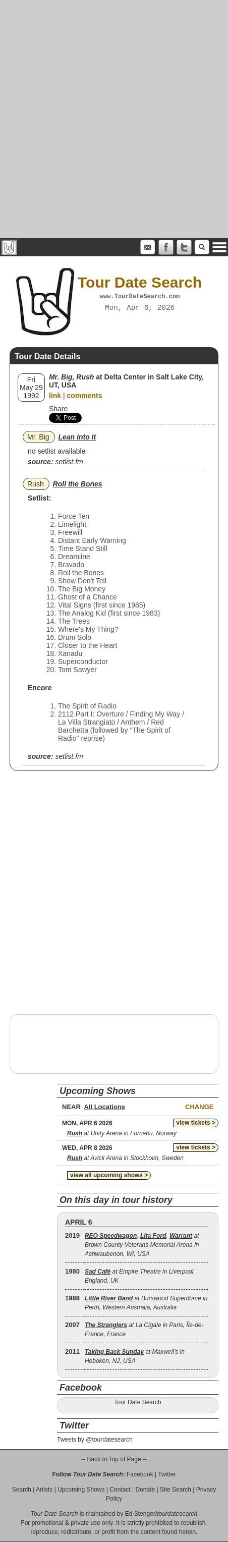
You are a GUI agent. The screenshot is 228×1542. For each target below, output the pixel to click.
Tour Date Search (137, 1402)
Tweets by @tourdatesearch (95, 1439)
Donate (145, 1489)
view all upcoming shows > (109, 1175)
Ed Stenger (140, 1513)
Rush (35, 484)
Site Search (175, 1489)
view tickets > (195, 1122)
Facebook (140, 1474)
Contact (119, 1489)
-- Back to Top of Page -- (114, 1459)
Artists (44, 1489)
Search (21, 1489)
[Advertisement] (114, 119)
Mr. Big (38, 437)
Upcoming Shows (81, 1489)
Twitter (167, 1474)
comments (84, 396)
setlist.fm (69, 462)
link (55, 396)
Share (58, 409)
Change (199, 1107)
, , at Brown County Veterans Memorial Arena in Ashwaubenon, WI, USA (142, 1244)
